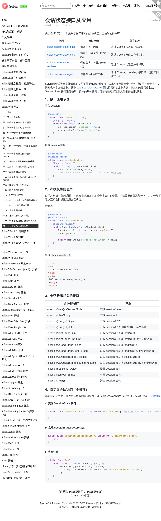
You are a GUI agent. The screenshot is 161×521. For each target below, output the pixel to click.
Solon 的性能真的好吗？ (15, 54)
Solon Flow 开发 (10, 315)
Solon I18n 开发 (10, 275)
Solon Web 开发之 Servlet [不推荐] (19, 244)
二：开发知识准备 (11, 117)
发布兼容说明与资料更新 (16, 60)
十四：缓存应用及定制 (13, 190)
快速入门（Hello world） (15, 25)
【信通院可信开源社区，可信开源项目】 (80, 491)
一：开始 (7, 112)
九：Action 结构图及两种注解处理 (18, 161)
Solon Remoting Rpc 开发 (15, 405)
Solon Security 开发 (12, 298)
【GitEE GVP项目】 (80, 495)
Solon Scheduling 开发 (14, 388)
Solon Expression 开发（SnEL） (19, 309)
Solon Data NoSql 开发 (14, 292)
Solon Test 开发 (10, 454)
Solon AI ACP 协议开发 (14, 376)
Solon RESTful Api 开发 (15, 394)
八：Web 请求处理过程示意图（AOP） (16, 155)
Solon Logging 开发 (12, 382)
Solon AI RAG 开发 (12, 338)
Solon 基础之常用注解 (14, 95)
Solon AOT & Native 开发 (15, 437)
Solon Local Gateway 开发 (16, 399)
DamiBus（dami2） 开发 (15, 472)
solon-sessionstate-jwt (60, 74)
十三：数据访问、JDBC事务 (16, 185)
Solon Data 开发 (10, 281)
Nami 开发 (7, 460)
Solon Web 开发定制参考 (15, 231)
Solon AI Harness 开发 (14, 365)
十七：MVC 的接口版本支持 (16, 205)
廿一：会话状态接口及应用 (15, 226)
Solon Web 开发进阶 (13, 237)
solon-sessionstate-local (61, 46)
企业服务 (97, 507)
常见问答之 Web (11, 43)
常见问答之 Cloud (11, 49)
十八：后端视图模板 (12, 210)
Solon (13, 6)
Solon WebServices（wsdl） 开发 (19, 269)
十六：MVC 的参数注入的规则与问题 (20, 200)
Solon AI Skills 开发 (12, 350)
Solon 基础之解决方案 (14, 101)
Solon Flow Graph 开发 (14, 327)
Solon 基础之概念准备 (14, 72)
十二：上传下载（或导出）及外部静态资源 (20, 178)
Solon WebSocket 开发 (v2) (16, 263)
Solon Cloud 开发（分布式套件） (20, 420)
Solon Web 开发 (10, 106)
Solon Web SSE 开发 (13, 257)
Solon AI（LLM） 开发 (14, 333)
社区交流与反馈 (81, 507)
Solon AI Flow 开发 (12, 344)
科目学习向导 (9, 66)
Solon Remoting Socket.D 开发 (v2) (18, 413)
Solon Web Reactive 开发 (15, 252)
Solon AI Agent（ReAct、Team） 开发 (20, 358)
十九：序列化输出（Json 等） (16, 216)
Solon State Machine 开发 (15, 304)
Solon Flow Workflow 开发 (16, 321)
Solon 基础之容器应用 (14, 77)
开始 (4, 20)
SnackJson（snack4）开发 (16, 478)
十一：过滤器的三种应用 (14, 172)
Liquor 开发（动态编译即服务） (20, 466)
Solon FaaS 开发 (10, 443)
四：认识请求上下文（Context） (18, 128)
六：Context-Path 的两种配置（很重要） (19, 139)
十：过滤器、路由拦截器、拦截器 (18, 167)
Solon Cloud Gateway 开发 (16, 426)
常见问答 (7, 37)
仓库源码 (155, 396)
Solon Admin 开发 (11, 431)
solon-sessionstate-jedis (61, 54)
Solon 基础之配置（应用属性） (19, 83)
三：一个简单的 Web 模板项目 (17, 122)
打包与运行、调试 (12, 31)
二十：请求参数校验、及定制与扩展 (20, 221)
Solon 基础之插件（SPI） (16, 89)
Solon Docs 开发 (10, 449)
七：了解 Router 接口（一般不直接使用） (20, 147)
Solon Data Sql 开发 (12, 286)
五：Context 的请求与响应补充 (17, 133)
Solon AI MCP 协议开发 (15, 371)
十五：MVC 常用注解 (13, 195)
